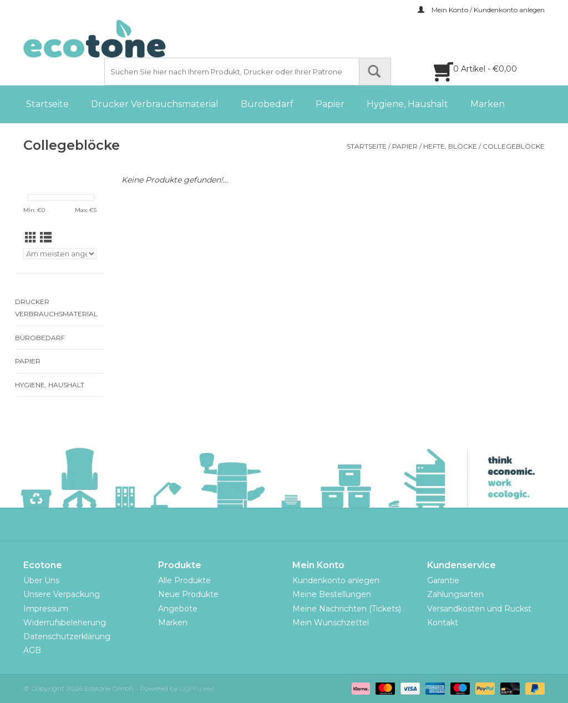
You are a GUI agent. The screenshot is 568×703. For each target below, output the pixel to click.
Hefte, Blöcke (450, 146)
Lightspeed (197, 688)
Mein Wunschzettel (330, 623)
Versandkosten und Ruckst (479, 609)
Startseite (47, 104)
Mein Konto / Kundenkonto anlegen (481, 10)
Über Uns (41, 580)
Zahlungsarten (455, 594)
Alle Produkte (184, 580)
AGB (32, 650)
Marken (487, 104)
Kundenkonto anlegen (335, 580)
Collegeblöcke (514, 146)
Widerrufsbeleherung (64, 623)
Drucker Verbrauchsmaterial (155, 104)
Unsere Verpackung (61, 594)
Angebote (177, 609)
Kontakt (442, 623)
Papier (330, 104)
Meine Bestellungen (331, 594)
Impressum (45, 609)
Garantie (443, 580)
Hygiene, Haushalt (407, 104)
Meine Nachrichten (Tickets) (346, 609)
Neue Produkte (188, 594)
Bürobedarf (267, 104)
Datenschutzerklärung (66, 636)
